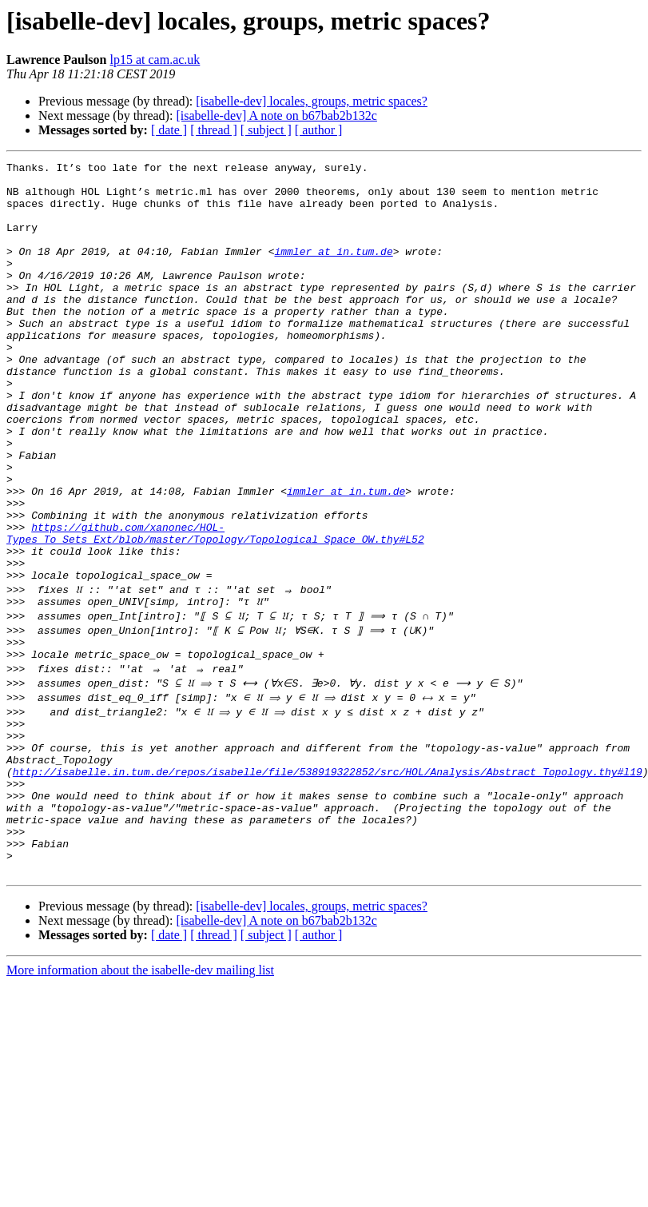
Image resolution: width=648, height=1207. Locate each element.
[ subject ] (266, 130)
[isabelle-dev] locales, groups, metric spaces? (311, 101)
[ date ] (169, 130)
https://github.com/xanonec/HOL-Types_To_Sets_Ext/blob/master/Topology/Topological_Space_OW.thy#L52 (215, 608)
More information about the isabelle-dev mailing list (140, 1092)
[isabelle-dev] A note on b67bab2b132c (276, 115)
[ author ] (319, 130)
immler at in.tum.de (333, 270)
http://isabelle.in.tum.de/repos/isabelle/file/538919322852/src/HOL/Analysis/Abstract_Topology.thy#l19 (327, 874)
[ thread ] (213, 130)
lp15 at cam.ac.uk (154, 59)
